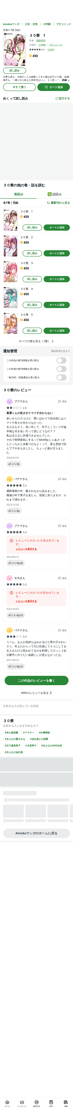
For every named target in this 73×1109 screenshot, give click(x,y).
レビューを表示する (26, 549)
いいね (13, 464)
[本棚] (65, 1103)
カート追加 (53, 87)
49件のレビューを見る (36, 693)
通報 (62, 401)
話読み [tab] (55, 194)
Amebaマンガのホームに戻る (37, 833)
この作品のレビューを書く (36, 680)
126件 (51, 49)
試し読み (15, 70)
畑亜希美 (41, 40)
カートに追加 (56, 227)
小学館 (42, 44)
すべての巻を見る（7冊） (36, 341)
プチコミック (56, 44)
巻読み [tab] (18, 194)
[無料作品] (36, 1103)
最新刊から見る (58, 202)
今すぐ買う (19, 87)
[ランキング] (22, 1103)
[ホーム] (7, 1103)
